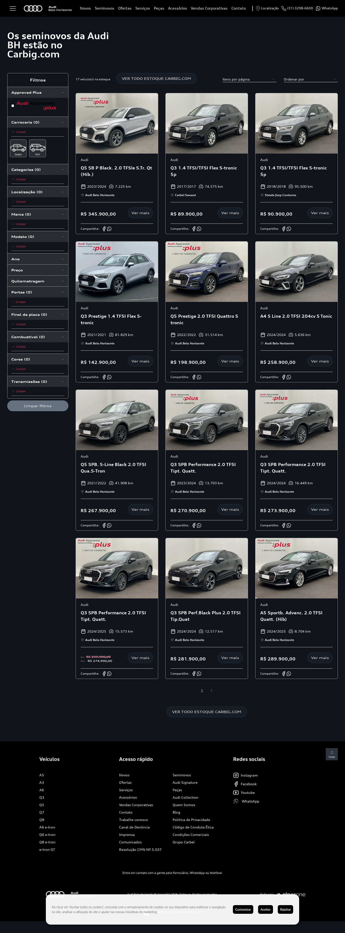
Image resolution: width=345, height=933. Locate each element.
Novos (85, 8)
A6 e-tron (47, 827)
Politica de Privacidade (191, 820)
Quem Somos (184, 805)
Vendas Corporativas (209, 8)
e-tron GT (47, 849)
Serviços (142, 8)
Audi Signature (185, 782)
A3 (41, 782)
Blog (176, 812)
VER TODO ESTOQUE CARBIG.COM (156, 78)
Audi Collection (185, 797)
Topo (331, 754)
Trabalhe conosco (133, 820)
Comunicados (130, 842)
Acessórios (177, 8)
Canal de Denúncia (134, 827)
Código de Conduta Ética (193, 827)
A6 (41, 790)
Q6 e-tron (47, 835)
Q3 (41, 797)
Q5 (41, 805)
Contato (238, 8)
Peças (159, 8)
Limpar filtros (38, 406)
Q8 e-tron (47, 842)
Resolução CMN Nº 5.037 (140, 849)
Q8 (41, 820)
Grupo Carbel (184, 842)
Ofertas (125, 8)
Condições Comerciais (191, 835)
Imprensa (127, 835)
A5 (41, 775)
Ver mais (140, 213)
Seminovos (104, 8)
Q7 (41, 812)
